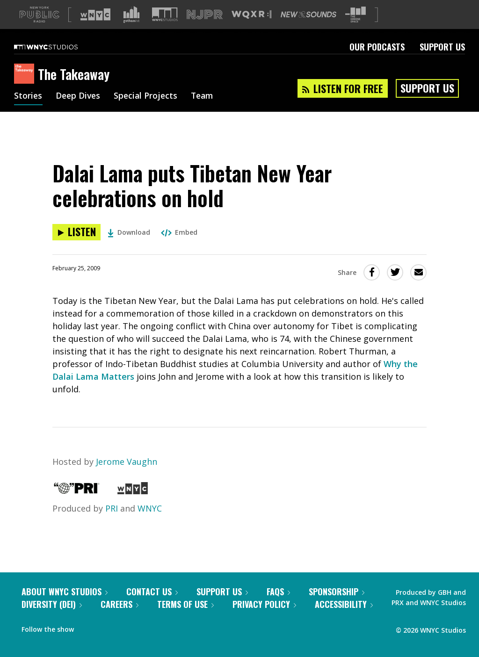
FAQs (278, 591)
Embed (179, 232)
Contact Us (152, 591)
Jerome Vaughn (126, 461)
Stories (28, 96)
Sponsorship (336, 591)
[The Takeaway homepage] (26, 74)
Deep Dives (79, 96)
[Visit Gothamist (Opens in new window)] (131, 14)
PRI (111, 508)
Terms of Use (185, 604)
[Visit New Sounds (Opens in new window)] (308, 14)
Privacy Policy (264, 604)
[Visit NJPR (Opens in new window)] (205, 15)
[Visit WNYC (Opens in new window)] (95, 14)
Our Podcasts (377, 47)
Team (206, 96)
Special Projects (148, 96)
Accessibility (344, 604)
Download (129, 232)
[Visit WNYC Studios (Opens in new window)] (165, 14)
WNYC (150, 508)
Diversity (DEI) (52, 604)
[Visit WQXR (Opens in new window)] (251, 14)
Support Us (442, 47)
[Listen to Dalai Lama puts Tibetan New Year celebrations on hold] (76, 232)
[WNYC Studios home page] (57, 47)
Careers (119, 604)
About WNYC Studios (65, 591)
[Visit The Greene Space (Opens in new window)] (355, 15)
